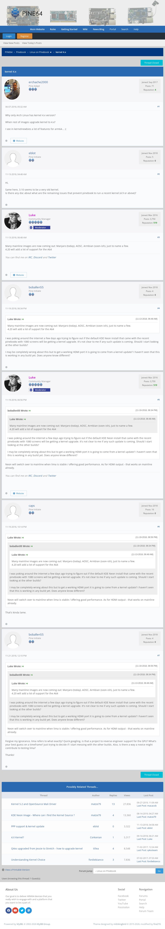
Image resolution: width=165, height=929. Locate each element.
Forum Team (146, 911)
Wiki (85, 29)
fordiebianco (96, 859)
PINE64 (8, 52)
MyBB (20, 924)
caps (32, 506)
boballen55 (36, 287)
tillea (96, 848)
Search (124, 29)
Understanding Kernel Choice (28, 859)
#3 (158, 237)
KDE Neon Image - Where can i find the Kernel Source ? (43, 815)
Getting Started (69, 29)
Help (136, 29)
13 (113, 804)
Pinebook (21, 52)
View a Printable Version (17, 869)
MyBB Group (43, 924)
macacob (152, 805)
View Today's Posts (32, 42)
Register (24, 36)
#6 (158, 526)
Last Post (141, 805)
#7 (158, 655)
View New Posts (11, 42)
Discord (37, 257)
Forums (143, 896)
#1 (158, 106)
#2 (158, 174)
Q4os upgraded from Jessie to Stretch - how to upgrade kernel (47, 848)
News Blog (98, 29)
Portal (113, 29)
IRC (30, 257)
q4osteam (152, 850)
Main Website (37, 29)
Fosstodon (124, 907)
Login (9, 36)
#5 (158, 399)
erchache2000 (38, 82)
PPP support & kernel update (27, 826)
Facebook (123, 896)
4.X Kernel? (17, 837)
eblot (32, 153)
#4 (158, 308)
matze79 (96, 804)
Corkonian (96, 837)
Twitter (52, 257)
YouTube (123, 903)
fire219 (157, 924)
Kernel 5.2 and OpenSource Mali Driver (33, 804)
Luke (149, 839)
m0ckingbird (120, 924)
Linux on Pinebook (39, 52)
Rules (53, 29)
